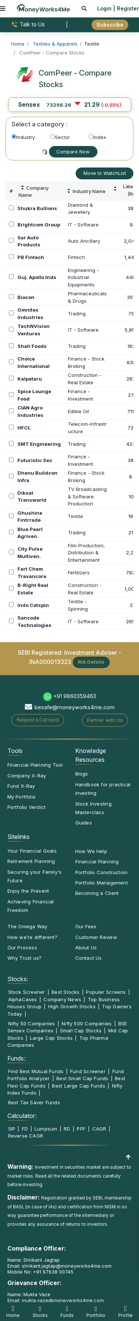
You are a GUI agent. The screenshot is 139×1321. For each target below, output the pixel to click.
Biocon (25, 297)
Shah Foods (32, 346)
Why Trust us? (24, 958)
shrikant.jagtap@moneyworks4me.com (67, 1266)
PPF (81, 1129)
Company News (62, 999)
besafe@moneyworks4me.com (74, 707)
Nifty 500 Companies (87, 1023)
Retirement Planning (31, 861)
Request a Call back (38, 720)
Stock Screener (26, 992)
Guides (83, 823)
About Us (86, 947)
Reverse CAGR (25, 1136)
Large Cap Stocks (51, 1038)
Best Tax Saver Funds (34, 1102)
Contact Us (88, 958)
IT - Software (83, 225)
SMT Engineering (39, 444)
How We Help (91, 851)
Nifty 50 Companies (31, 1023)
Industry (23, 137)
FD (25, 1129)
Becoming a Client (97, 893)
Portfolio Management (101, 883)
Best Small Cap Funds (82, 1078)
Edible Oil (78, 411)
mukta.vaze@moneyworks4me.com (63, 1300)
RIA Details (91, 662)
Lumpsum (45, 1129)
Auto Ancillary (84, 241)
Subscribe (109, 24)
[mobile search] (84, 8)
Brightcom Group (38, 225)
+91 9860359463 (74, 696)
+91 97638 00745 (52, 1272)
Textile (75, 516)
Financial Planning (97, 861)
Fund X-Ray (21, 786)
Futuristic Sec (34, 460)
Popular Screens (106, 992)
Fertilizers (79, 572)
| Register (126, 8)
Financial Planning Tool (35, 765)
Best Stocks (65, 992)
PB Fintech (30, 257)
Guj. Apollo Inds (36, 277)
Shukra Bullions (37, 208)
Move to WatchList (104, 173)
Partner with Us (105, 720)
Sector (60, 137)
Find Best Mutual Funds (36, 1071)
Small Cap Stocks (81, 1030)
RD (67, 1129)
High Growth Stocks (72, 1006)
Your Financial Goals (32, 851)
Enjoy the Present (28, 891)
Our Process (22, 947)
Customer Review (96, 937)
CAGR (99, 1129)
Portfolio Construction (101, 872)
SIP (12, 1129)
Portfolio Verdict (26, 807)
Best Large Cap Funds (78, 1086)
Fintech (76, 257)
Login (104, 8)
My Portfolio (21, 797)
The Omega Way (27, 926)
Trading (77, 313)
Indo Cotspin (33, 605)
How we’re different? (32, 937)
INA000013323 (50, 661)
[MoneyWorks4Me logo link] (43, 8)
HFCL (24, 428)
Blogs (81, 774)
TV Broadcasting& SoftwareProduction (87, 496)
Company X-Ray (26, 776)
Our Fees (86, 926)
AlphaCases (22, 999)
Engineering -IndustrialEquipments (83, 277)
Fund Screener (88, 1071)
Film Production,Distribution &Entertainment (86, 552)
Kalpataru (29, 379)
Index (97, 137)
